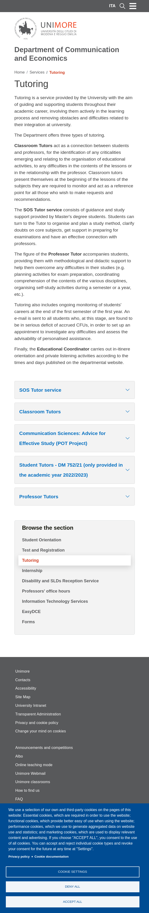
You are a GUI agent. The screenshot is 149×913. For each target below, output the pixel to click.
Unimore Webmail (30, 773)
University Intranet (30, 705)
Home (19, 72)
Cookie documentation (52, 856)
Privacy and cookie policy (37, 723)
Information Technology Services (55, 601)
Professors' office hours (46, 591)
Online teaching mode (34, 765)
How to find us (27, 790)
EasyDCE (31, 611)
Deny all (72, 886)
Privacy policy (19, 856)
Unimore (22, 671)
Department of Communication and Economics (66, 54)
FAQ (19, 799)
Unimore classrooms (32, 782)
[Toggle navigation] (132, 6)
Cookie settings (72, 871)
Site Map (23, 697)
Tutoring (30, 560)
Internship (32, 570)
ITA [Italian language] (112, 5)
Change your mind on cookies (40, 731)
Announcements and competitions (44, 748)
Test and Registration (43, 550)
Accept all (72, 901)
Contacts (23, 680)
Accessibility (25, 688)
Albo (19, 756)
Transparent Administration (38, 714)
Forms (28, 622)
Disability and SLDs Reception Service (60, 581)
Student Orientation (41, 540)
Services (37, 72)
